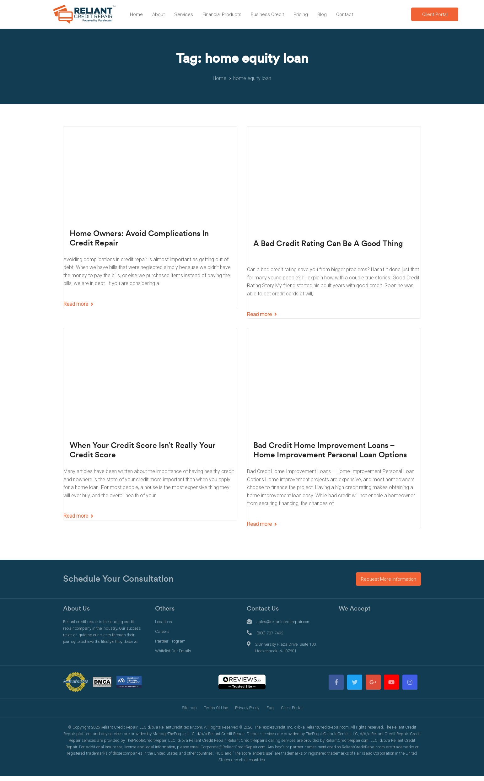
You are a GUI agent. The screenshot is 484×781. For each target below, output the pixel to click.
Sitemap (189, 707)
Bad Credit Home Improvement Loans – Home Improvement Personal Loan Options (330, 450)
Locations (163, 621)
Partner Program (170, 641)
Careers (162, 631)
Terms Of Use (216, 707)
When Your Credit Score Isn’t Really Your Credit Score (143, 450)
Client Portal (292, 707)
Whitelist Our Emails (173, 651)
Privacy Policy (247, 707)
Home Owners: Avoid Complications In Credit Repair (139, 238)
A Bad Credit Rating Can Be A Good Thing (328, 244)
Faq (270, 707)
